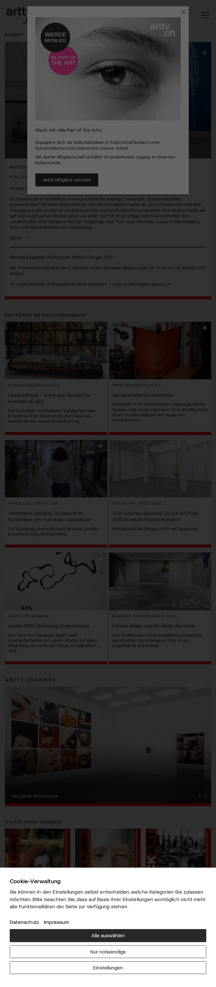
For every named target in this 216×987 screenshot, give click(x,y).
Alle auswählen (108, 935)
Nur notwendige (108, 951)
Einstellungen (108, 967)
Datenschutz (24, 922)
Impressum (56, 922)
